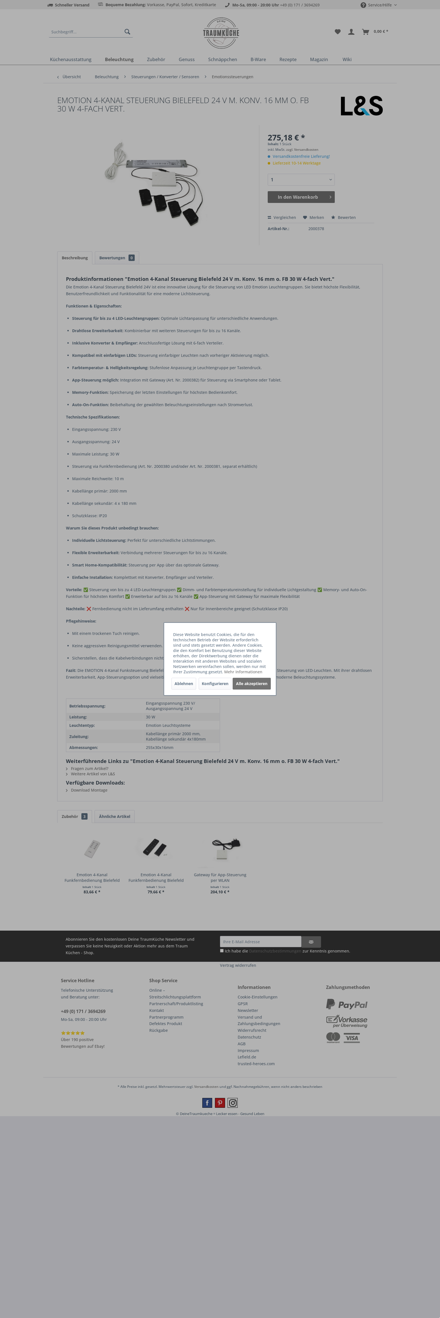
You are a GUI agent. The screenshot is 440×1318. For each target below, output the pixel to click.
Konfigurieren (215, 683)
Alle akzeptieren (251, 683)
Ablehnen (184, 683)
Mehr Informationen (243, 671)
